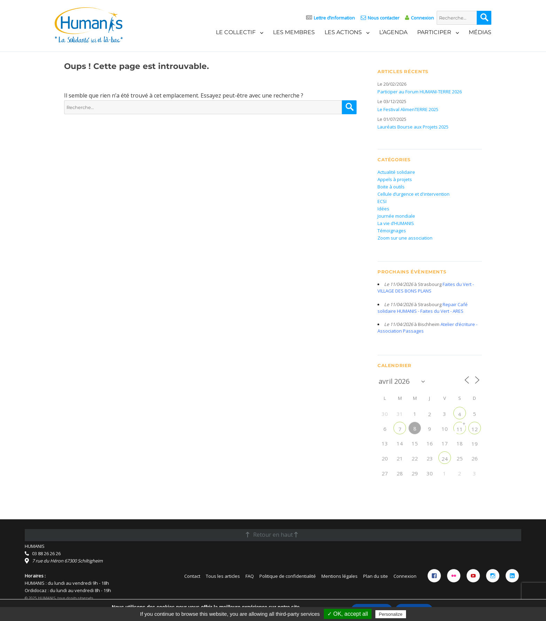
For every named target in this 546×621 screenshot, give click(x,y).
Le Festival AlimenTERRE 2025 (407, 109)
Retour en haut (272, 534)
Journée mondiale (396, 216)
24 (445, 458)
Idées (383, 208)
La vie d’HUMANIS (395, 223)
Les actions (343, 32)
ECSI (382, 201)
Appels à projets (394, 179)
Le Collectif (236, 32)
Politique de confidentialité (287, 576)
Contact (192, 576)
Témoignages (391, 230)
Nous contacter (383, 18)
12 (474, 429)
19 (474, 443)
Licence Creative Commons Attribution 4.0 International (97, 605)
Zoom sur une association (404, 238)
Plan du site (375, 576)
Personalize (391, 614)
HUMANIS (35, 546)
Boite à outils (391, 187)
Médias (480, 32)
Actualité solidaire (396, 172)
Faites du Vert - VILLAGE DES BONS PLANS (425, 287)
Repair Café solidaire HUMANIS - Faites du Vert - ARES (422, 307)
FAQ (249, 576)
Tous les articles (223, 576)
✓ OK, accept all (347, 614)
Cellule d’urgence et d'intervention (413, 194)
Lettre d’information (334, 18)
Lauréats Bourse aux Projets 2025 (412, 127)
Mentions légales (339, 576)
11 (460, 429)
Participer (434, 32)
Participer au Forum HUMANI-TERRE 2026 (419, 91)
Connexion (422, 18)
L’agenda (393, 32)
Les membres (294, 32)
